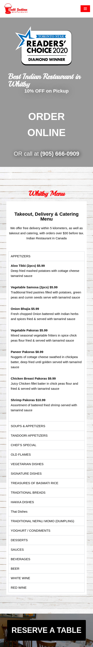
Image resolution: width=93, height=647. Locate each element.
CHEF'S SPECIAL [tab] (23, 445)
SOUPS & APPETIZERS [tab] (28, 426)
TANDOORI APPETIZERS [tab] (29, 435)
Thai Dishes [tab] (19, 511)
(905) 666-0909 (59, 154)
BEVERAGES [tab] (20, 559)
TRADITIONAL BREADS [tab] (28, 492)
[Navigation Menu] (85, 8)
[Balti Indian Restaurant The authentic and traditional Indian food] (15, 9)
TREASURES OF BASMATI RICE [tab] (34, 483)
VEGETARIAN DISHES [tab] (27, 464)
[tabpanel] (46, 341)
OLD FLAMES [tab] (21, 454)
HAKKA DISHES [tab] (22, 502)
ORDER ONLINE (46, 124)
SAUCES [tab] (17, 549)
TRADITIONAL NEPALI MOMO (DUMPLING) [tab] (42, 521)
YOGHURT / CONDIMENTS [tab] (30, 530)
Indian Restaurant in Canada (46, 238)
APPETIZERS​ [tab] (20, 256)
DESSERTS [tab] (19, 540)
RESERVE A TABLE (46, 630)
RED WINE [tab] (19, 587)
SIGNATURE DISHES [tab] (26, 473)
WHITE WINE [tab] (20, 578)
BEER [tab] (15, 568)
